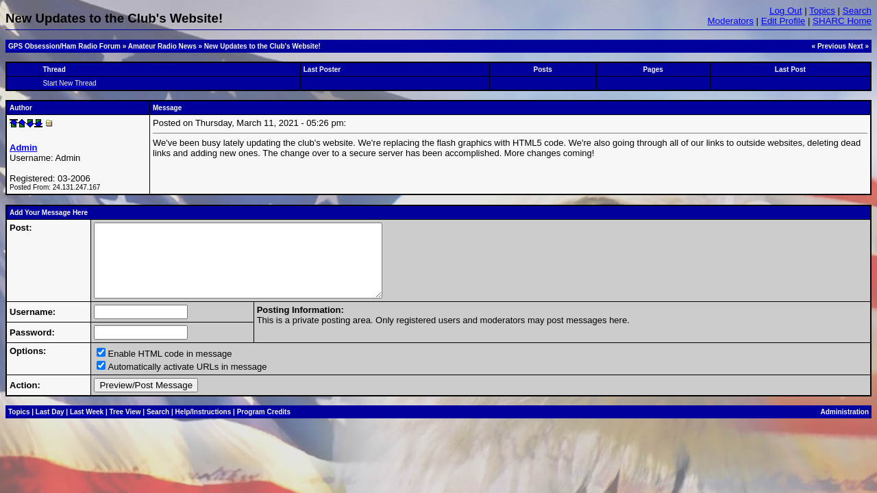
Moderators (730, 21)
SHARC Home (842, 21)
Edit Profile (783, 21)
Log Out (785, 10)
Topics (822, 10)
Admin (23, 147)
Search (857, 10)
